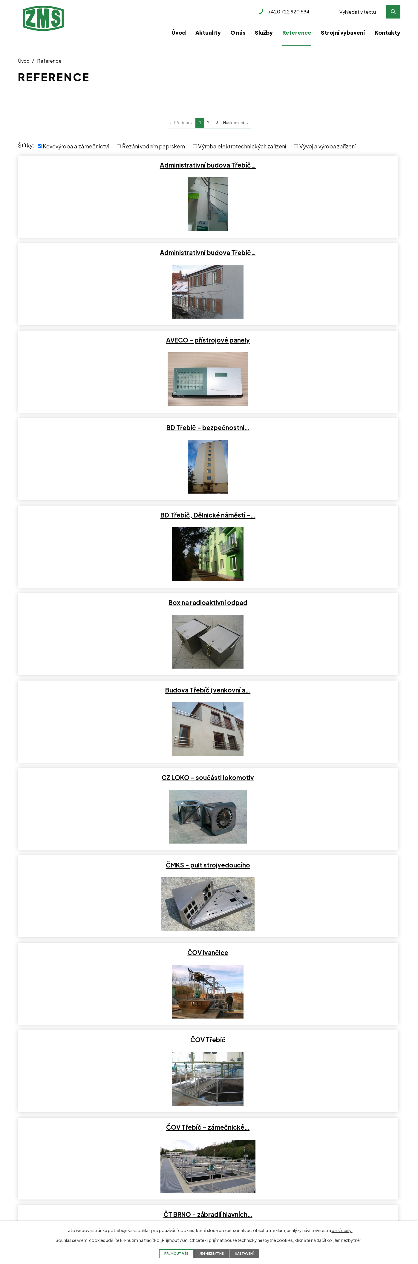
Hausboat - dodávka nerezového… (337, 602)
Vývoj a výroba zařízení (327, 146)
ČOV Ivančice (79, 427)
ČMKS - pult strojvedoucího (337, 340)
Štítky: (26, 145)
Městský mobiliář (337, 952)
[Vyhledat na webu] (368, 12)
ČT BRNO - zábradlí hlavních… (79, 515)
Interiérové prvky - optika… (337, 690)
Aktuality (208, 32)
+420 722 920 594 (39, 1163)
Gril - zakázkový (208, 602)
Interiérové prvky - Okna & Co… (208, 690)
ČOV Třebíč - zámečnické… (337, 427)
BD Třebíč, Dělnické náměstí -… (208, 253)
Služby (264, 32)
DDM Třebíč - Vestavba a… (209, 515)
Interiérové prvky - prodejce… (79, 777)
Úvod (179, 32)
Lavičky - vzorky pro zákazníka (337, 865)
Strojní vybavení (343, 32)
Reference (296, 32)
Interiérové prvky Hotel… (208, 777)
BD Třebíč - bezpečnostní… (79, 253)
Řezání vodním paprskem (153, 146)
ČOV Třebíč (208, 427)
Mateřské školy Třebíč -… (79, 952)
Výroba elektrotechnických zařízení (242, 146)
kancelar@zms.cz (37, 1185)
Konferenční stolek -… (208, 865)
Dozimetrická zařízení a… (337, 515)
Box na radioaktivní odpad (337, 253)
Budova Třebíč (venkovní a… (79, 340)
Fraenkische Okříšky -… (79, 602)
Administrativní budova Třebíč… (79, 165)
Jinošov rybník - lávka (79, 865)
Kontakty (387, 32)
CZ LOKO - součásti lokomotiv (208, 340)
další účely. (342, 1229)
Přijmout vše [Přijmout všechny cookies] (167, 1253)
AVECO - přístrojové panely (337, 165)
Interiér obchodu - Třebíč (79, 690)
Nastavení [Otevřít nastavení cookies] (254, 1253)
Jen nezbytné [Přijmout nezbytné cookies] (213, 1253)
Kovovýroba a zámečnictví (76, 146)
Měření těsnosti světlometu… (208, 952)
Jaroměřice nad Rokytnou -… (337, 777)
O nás (237, 32)
